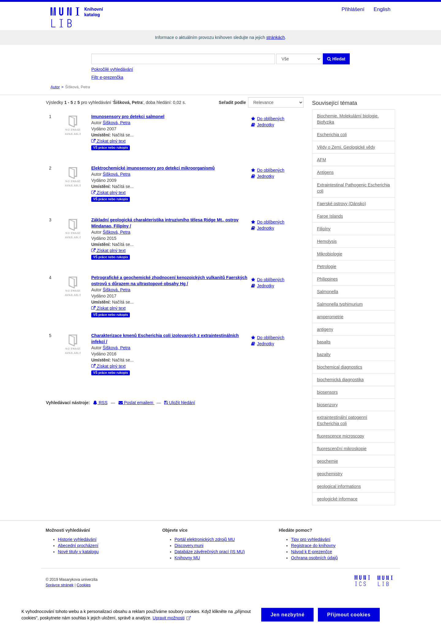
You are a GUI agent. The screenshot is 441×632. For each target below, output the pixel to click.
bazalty (323, 354)
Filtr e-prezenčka (107, 77)
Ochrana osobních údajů (314, 557)
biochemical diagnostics (339, 367)
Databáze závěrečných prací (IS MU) (210, 551)
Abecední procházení (78, 545)
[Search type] (299, 59)
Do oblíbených (271, 118)
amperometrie (330, 316)
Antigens (325, 172)
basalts (323, 341)
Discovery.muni (189, 545)
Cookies (84, 585)
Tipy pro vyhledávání (310, 539)
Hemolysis (327, 241)
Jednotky (265, 124)
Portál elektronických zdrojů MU (205, 539)
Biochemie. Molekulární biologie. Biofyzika (348, 118)
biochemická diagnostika (340, 379)
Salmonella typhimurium (340, 304)
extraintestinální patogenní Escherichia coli (342, 420)
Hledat (336, 58)
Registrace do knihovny (313, 545)
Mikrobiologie (329, 253)
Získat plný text (108, 141)
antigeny (325, 329)
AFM (321, 159)
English (382, 9)
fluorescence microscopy (340, 436)
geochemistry (329, 473)
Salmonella (327, 291)
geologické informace (337, 498)
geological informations (339, 486)
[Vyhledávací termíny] (183, 59)
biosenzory (327, 404)
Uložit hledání (179, 402)
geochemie (327, 461)
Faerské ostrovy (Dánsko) (341, 203)
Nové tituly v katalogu (78, 551)
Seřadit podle (232, 102)
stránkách (275, 37)
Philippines (327, 279)
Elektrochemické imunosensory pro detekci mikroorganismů (153, 168)
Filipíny (323, 228)
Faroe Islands (330, 216)
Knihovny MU (187, 557)
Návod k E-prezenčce (311, 551)
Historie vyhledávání (77, 539)
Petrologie (326, 266)
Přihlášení (352, 9)
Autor (55, 87)
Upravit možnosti (172, 621)
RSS (100, 402)
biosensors (327, 392)
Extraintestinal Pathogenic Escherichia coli (353, 187)
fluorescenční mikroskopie (342, 448)
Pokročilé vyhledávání (112, 69)
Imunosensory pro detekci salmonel (127, 116)
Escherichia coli (332, 134)
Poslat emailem (136, 402)
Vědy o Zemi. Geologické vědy (346, 147)
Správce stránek (60, 585)
